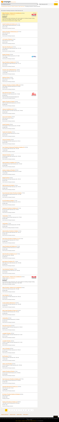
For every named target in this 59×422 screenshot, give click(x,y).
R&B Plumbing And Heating (8, 185)
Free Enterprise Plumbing (7, 269)
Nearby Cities (19, 414)
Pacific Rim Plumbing (7, 131)
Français (56, 1)
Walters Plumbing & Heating (8, 101)
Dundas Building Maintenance (8, 302)
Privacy (26, 420)
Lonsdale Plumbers (6, 333)
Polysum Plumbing (6, 139)
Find (56, 4)
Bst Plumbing (5, 356)
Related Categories (4, 414)
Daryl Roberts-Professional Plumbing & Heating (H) (13, 147)
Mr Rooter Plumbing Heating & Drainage (11, 394)
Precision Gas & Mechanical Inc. (9, 69)
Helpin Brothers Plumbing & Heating (10, 230)
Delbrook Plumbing (6, 154)
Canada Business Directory (6, 6)
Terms (29, 420)
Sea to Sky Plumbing (6, 116)
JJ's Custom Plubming (7, 39)
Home (16, 420)
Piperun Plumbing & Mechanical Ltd (10, 31)
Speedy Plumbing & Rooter (8, 371)
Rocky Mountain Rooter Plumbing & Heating (11, 192)
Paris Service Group (6, 92)
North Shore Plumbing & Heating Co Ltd (11, 238)
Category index (12, 414)
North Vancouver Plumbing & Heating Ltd (11, 378)
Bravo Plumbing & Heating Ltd (8, 62)
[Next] (32, 410)
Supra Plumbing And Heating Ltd (9, 246)
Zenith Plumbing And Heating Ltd (9, 24)
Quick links (55, 416)
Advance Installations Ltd (7, 109)
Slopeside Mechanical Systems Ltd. (10, 386)
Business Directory (33, 420)
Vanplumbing (5, 318)
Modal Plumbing (5, 177)
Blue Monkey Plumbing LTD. (8, 261)
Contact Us (19, 420)
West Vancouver (21, 6)
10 (27, 410)
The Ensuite (5, 215)
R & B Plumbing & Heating (8, 200)
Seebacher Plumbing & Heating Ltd (10, 208)
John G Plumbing (6, 348)
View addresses (12, 14)
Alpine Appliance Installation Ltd (9, 162)
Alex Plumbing (5, 295)
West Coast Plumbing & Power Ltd (9, 310)
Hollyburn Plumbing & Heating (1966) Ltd (11, 84)
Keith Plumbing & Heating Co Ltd (9, 253)
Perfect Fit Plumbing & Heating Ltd (9, 401)
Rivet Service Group (6, 325)
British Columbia (15, 6)
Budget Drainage (6, 54)
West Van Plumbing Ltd (7, 46)
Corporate (23, 420)
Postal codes (25, 414)
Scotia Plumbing (5, 124)
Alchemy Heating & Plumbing (8, 170)
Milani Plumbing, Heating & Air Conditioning (11, 13)
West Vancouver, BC (43, 4)
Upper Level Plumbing (7, 363)
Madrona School (5, 77)
